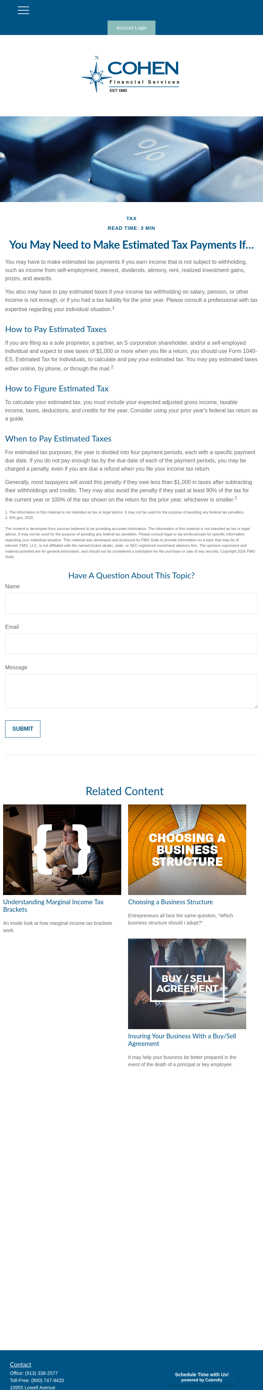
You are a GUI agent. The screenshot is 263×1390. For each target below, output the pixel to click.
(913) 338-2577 (41, 1373)
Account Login (131, 28)
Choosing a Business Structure (170, 902)
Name (12, 586)
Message (16, 667)
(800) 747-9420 (47, 1380)
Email (12, 627)
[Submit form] (22, 729)
